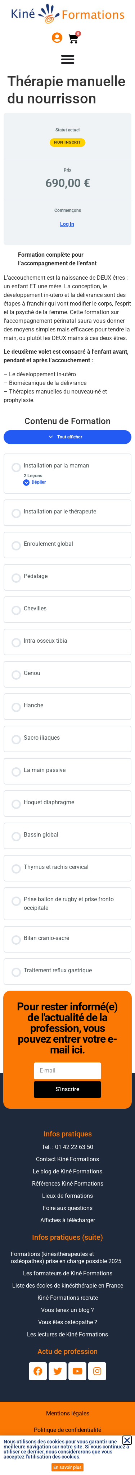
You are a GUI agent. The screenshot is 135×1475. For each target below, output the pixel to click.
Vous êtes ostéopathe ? (67, 1322)
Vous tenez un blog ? (67, 1310)
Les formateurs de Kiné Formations (67, 1273)
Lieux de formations (67, 1195)
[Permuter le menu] (67, 59)
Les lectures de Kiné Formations (67, 1334)
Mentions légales (67, 1413)
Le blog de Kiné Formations (67, 1171)
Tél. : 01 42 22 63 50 (67, 1147)
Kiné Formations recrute (67, 1297)
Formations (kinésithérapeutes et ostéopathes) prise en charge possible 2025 (66, 1258)
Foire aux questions (68, 1208)
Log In (67, 224)
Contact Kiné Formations (67, 1159)
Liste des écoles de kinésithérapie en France (67, 1285)
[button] (127, 1440)
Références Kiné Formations (67, 1183)
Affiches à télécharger (67, 1220)
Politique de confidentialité (67, 1430)
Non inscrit (67, 142)
